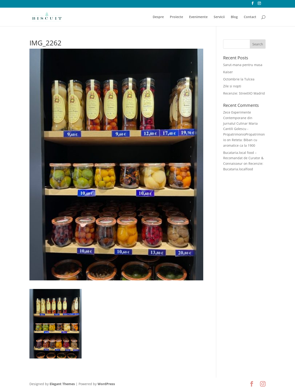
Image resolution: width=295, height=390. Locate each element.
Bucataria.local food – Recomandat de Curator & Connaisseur (243, 158)
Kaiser (228, 72)
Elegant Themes (62, 384)
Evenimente (198, 17)
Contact (250, 17)
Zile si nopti (232, 86)
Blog (234, 17)
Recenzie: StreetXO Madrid (244, 93)
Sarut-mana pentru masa (242, 65)
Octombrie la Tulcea (238, 79)
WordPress (106, 384)
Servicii (219, 17)
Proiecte (176, 17)
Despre (158, 17)
